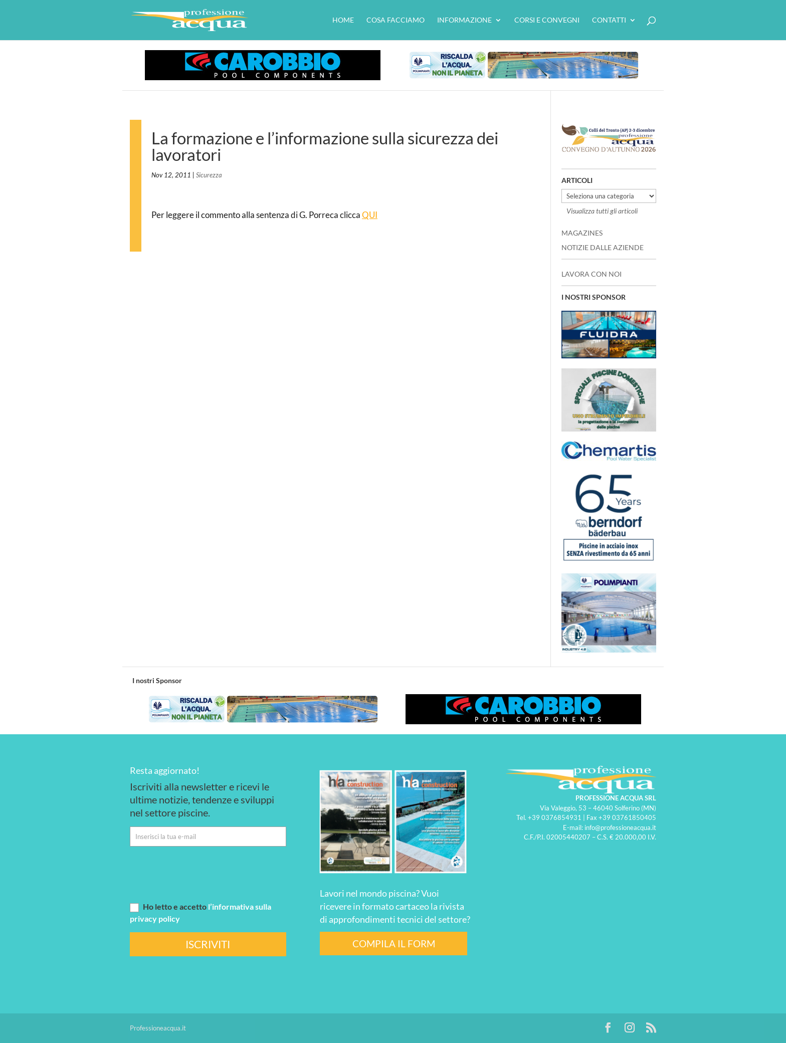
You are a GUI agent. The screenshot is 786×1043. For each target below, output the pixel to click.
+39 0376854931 (554, 817)
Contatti (609, 20)
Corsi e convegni (546, 20)
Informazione (464, 20)
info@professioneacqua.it (620, 827)
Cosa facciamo (395, 20)
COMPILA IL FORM (393, 943)
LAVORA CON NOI (591, 274)
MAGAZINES (582, 233)
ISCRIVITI (207, 944)
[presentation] (206, 873)
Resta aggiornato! (165, 770)
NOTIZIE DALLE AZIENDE (602, 247)
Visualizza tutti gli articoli (602, 210)
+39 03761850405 (627, 817)
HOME (343, 20)
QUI (369, 215)
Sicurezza (209, 175)
